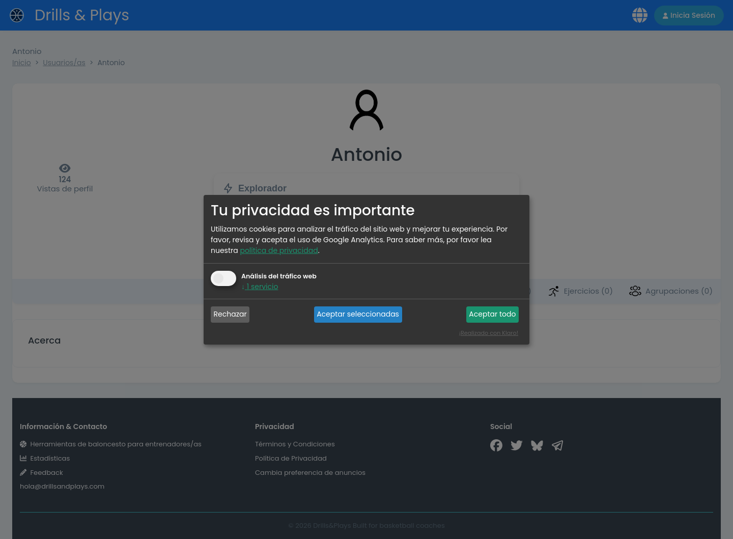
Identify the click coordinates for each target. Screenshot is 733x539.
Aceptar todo (492, 314)
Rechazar (230, 314)
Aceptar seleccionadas (358, 314)
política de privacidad (279, 250)
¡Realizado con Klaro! (488, 333)
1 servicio (259, 286)
